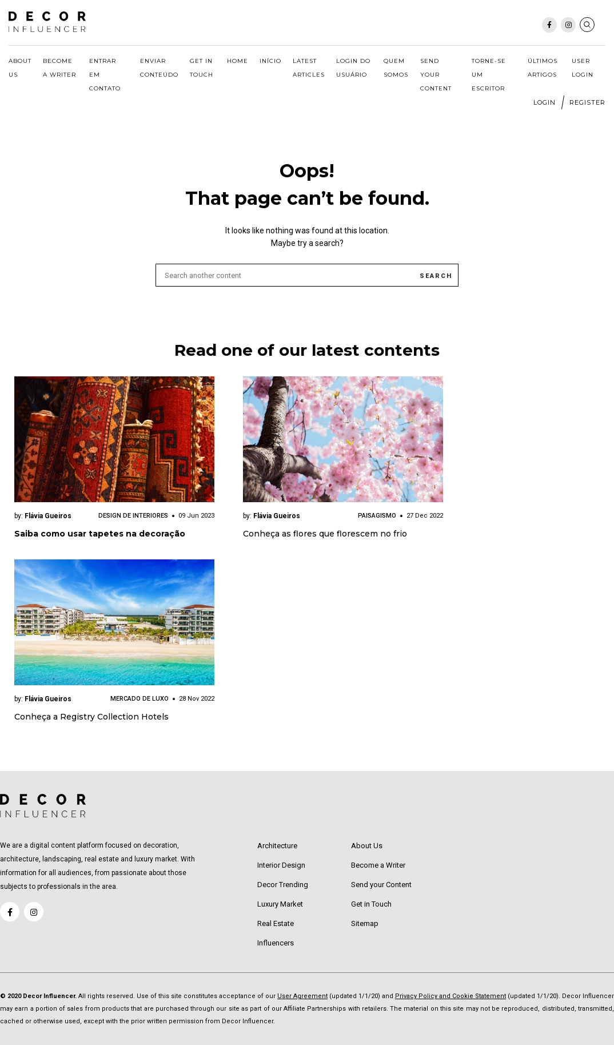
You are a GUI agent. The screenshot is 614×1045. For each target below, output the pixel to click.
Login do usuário (353, 67)
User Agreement (302, 996)
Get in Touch (201, 67)
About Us (20, 67)
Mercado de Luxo (139, 698)
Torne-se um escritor (489, 74)
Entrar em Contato (105, 74)
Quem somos (396, 67)
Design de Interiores (133, 515)
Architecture (277, 845)
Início (270, 61)
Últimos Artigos (542, 67)
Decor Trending (282, 884)
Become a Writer (59, 67)
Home (237, 61)
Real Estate (275, 923)
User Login (582, 67)
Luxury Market (280, 904)
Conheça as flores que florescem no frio (325, 534)
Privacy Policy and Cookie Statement (450, 996)
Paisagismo (377, 515)
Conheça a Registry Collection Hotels (91, 717)
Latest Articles (309, 67)
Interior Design (281, 865)
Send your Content (436, 74)
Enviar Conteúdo (159, 67)
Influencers (275, 943)
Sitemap (364, 923)
